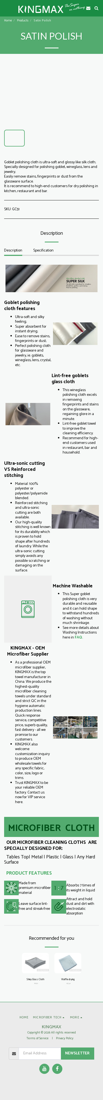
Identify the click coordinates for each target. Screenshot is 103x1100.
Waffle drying (67, 979)
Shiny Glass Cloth (35, 979)
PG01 (36, 983)
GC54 (68, 983)
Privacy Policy (64, 1038)
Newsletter (77, 1053)
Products (23, 20)
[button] (6, 7)
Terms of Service (37, 1038)
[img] (35, 963)
